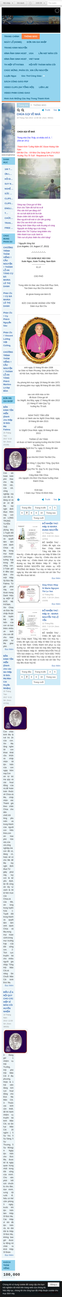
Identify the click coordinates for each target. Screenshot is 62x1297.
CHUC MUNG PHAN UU (7, 239)
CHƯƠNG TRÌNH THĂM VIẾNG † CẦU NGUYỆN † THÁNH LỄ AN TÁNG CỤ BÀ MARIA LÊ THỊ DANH (8, 267)
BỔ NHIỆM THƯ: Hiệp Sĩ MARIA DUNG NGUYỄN (50, 526)
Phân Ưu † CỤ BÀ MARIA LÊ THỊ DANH (7, 299)
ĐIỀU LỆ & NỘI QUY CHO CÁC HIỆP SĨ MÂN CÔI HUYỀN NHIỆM (8, 1002)
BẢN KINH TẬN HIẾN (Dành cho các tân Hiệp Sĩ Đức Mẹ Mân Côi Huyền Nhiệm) (8, 672)
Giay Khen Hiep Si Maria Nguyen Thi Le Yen (50, 588)
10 (41, 513)
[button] (33, 76)
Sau (55, 110)
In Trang (18, 499)
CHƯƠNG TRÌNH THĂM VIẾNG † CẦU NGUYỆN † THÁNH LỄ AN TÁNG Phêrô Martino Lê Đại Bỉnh (8, 371)
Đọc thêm (9, 649)
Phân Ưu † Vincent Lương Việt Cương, (8, 339)
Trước (47, 110)
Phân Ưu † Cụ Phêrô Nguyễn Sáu (7, 319)
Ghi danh (20, 3)
